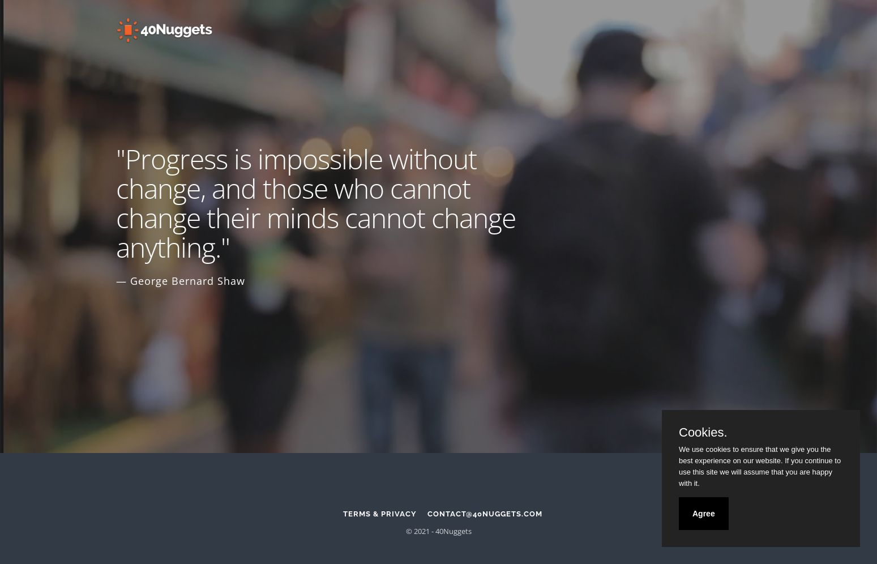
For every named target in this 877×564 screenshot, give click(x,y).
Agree (703, 513)
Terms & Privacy (380, 514)
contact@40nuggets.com (484, 514)
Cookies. (703, 432)
